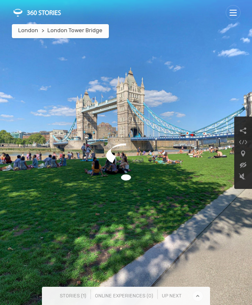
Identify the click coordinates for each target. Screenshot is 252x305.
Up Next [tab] (172, 296)
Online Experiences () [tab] (124, 296)
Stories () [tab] (73, 296)
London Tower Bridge (74, 30)
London (28, 30)
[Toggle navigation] (233, 12)
